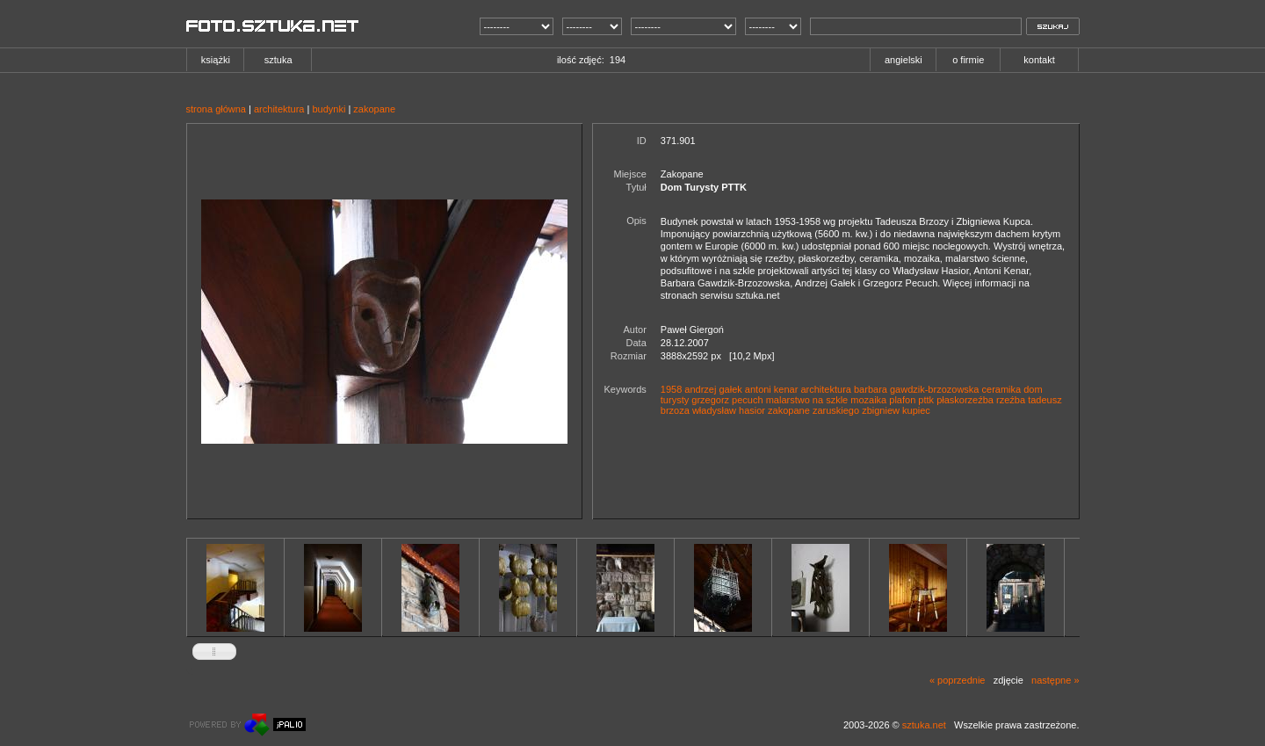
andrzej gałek (712, 389)
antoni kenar (772, 389)
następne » (1055, 680)
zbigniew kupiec (896, 410)
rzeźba (1010, 400)
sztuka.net (924, 725)
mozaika (868, 400)
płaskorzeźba (965, 400)
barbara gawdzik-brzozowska (916, 389)
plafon (902, 400)
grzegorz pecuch (727, 400)
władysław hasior (728, 410)
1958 (671, 389)
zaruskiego (836, 410)
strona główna (216, 109)
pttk (926, 400)
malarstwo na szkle (807, 400)
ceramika (1002, 389)
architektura (279, 109)
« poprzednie (957, 680)
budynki (328, 109)
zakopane (374, 109)
